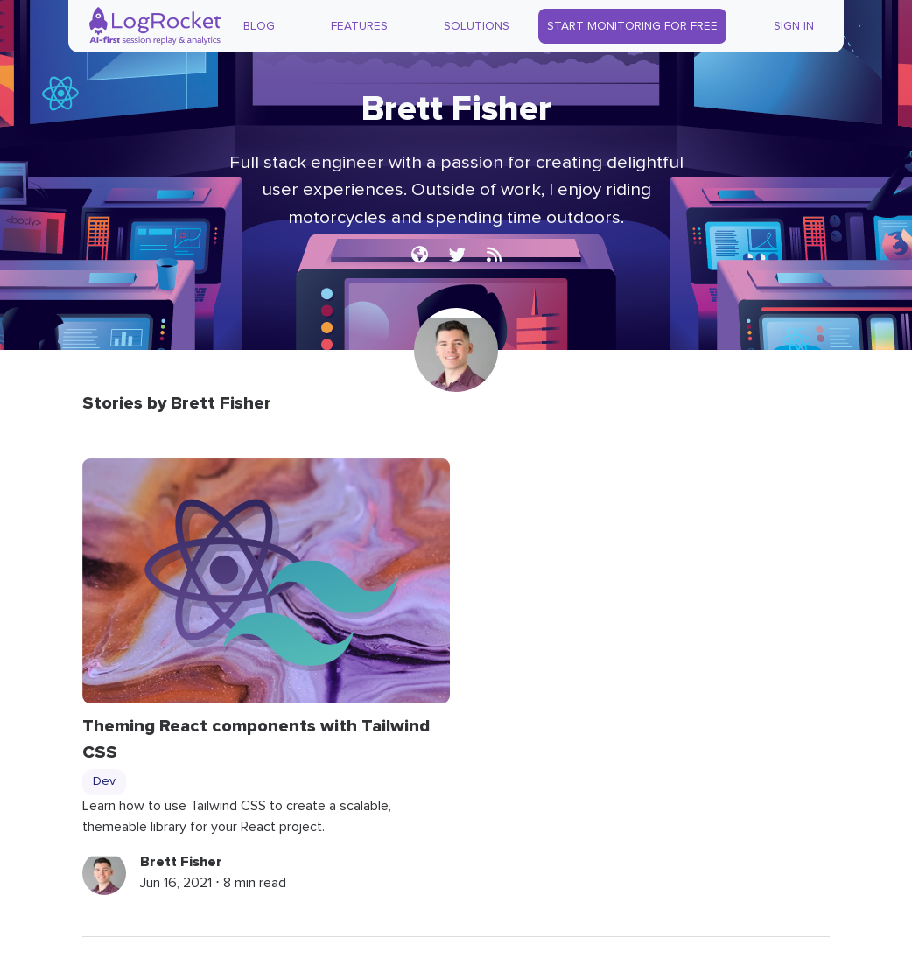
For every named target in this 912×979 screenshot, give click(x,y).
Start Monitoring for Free (632, 26)
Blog (259, 26)
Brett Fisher (181, 862)
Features (359, 26)
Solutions (476, 26)
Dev (104, 781)
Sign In (794, 26)
